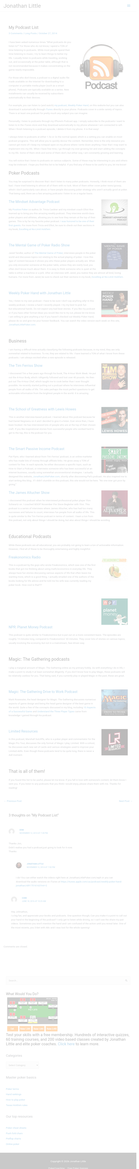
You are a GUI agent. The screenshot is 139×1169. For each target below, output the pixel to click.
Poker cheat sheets (16, 1119)
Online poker (12, 1136)
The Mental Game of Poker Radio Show (39, 245)
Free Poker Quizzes (79, 1160)
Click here (66, 1036)
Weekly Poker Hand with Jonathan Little (40, 293)
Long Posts (31, 33)
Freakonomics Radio (25, 553)
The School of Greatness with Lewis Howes (42, 409)
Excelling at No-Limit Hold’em (30, 229)
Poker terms (12, 1081)
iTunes (49, 109)
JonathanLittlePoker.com (22, 476)
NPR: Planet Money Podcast (30, 623)
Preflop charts (13, 1130)
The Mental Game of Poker (48, 253)
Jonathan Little (22, 5)
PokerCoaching (58, 1160)
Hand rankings (13, 1086)
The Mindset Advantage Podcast (34, 202)
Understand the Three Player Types (51, 707)
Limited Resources (23, 727)
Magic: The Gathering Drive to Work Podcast (43, 688)
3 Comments (15, 33)
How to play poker (15, 1091)
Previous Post (13, 793)
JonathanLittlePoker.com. (23, 324)
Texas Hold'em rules (16, 1097)
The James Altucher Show (29, 488)
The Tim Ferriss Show (25, 365)
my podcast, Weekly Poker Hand (71, 105)
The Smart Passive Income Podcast (36, 449)
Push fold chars (14, 1125)
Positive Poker (20, 209)
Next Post (128, 793)
